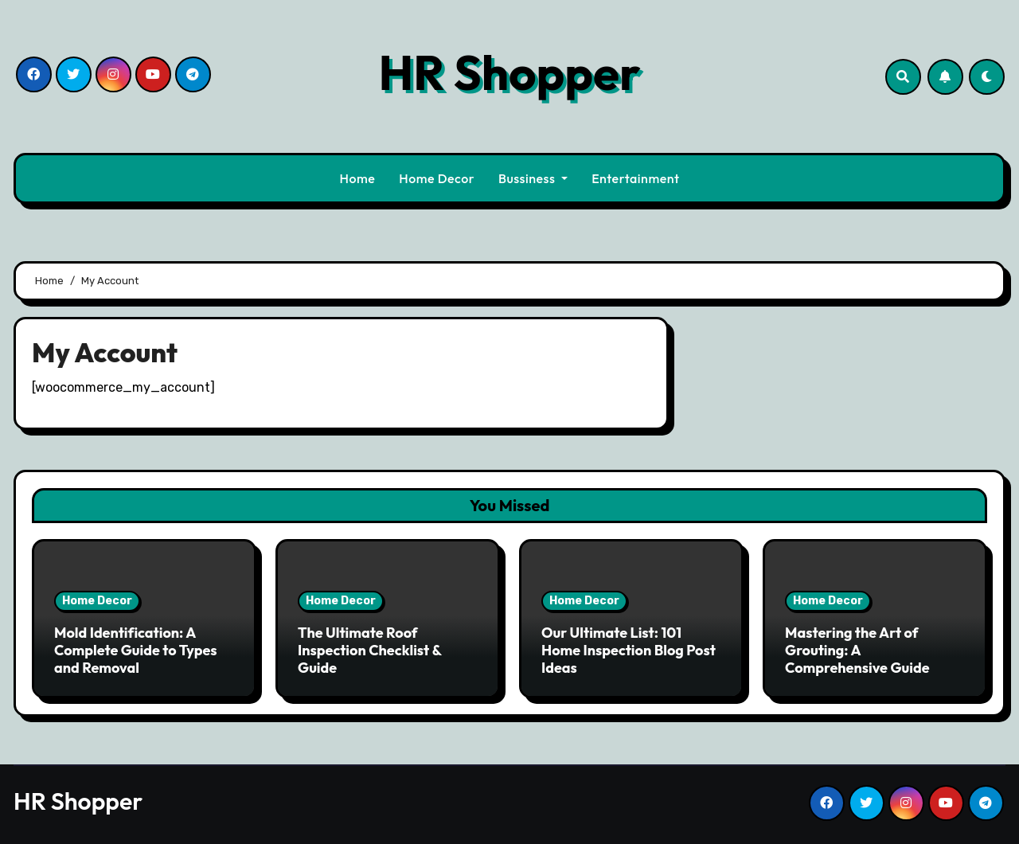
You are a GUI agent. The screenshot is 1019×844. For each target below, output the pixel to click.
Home (358, 178)
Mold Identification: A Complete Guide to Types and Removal (135, 649)
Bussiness (533, 178)
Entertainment (635, 178)
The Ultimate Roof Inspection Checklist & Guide (369, 649)
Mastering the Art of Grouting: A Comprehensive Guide (857, 649)
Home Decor (436, 178)
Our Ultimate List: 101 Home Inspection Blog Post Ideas (628, 649)
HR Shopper (509, 72)
